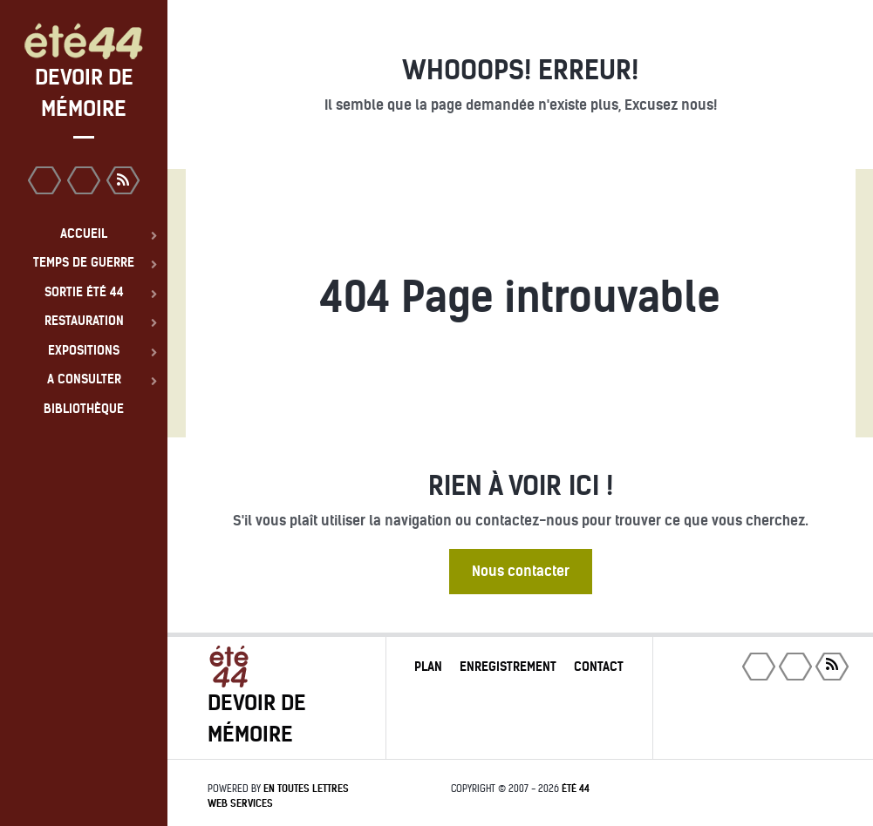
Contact (599, 666)
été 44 (576, 788)
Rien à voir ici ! (520, 486)
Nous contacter (520, 571)
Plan (428, 666)
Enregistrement (508, 666)
